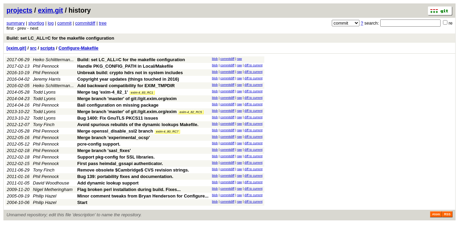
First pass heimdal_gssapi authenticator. (120, 163)
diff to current (254, 65)
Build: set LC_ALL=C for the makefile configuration (60, 38)
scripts (47, 48)
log (51, 23)
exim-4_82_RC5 (191, 112)
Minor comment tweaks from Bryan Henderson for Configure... (142, 196)
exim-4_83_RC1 (142, 92)
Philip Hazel (45, 196)
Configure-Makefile (79, 48)
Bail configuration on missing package (117, 105)
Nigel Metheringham (53, 189)
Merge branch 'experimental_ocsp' (113, 137)
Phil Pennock (46, 66)
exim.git (50, 10)
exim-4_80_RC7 (167, 131)
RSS (447, 214)
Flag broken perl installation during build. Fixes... (128, 189)
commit (64, 23)
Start (82, 202)
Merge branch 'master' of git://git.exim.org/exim (127, 98)
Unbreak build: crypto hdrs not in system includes (130, 72)
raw (239, 58)
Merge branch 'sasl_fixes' (104, 150)
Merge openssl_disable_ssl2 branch (115, 131)
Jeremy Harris (47, 79)
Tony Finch (44, 124)
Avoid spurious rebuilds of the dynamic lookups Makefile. (137, 124)
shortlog (36, 23)
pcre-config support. (98, 144)
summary (15, 23)
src (33, 48)
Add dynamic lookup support (107, 183)
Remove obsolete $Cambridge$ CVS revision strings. (133, 170)
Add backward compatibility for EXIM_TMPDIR (126, 85)
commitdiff (85, 23)
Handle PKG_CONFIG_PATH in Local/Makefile (125, 66)
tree (102, 23)
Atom (436, 214)
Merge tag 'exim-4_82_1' (102, 92)
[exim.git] (16, 48)
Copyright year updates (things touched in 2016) (128, 79)
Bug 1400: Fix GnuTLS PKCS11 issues (117, 118)
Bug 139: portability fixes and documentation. (125, 176)
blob (215, 58)
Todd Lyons (44, 92)
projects (19, 10)
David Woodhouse (51, 183)
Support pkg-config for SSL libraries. (115, 157)
